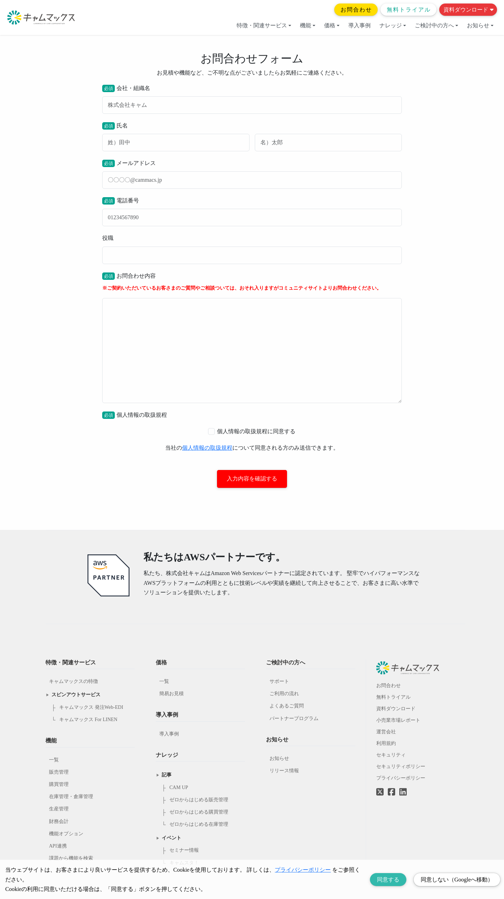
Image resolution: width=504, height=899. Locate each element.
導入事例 (359, 25)
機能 (307, 25)
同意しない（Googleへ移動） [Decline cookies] (457, 880)
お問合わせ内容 (252, 337)
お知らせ (480, 25)
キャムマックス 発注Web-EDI (91, 707)
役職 (252, 249)
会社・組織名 (252, 99)
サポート (279, 681)
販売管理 (59, 772)
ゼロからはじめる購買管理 (198, 812)
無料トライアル (409, 10)
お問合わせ (356, 10)
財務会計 (59, 821)
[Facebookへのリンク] (391, 787)
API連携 (58, 846)
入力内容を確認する (252, 479)
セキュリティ (391, 755)
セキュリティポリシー (400, 766)
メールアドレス (252, 174)
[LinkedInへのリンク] (403, 792)
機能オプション (66, 833)
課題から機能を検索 (71, 858)
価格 (332, 25)
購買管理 (59, 784)
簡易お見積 (171, 694)
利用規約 (386, 743)
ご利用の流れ (284, 694)
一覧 (54, 759)
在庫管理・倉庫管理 (71, 797)
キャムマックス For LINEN (88, 719)
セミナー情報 (184, 850)
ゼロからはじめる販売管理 (198, 800)
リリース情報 (284, 771)
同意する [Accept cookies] (388, 880)
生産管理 (59, 809)
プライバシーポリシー (400, 778)
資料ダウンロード (468, 10)
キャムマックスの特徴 (73, 681)
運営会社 (386, 731)
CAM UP (178, 787)
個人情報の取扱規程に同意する (251, 431)
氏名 (252, 136)
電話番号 (252, 211)
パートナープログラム (294, 718)
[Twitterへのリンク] (380, 787)
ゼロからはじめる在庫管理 (198, 824)
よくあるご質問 (287, 706)
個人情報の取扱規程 (207, 448)
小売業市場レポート (398, 720)
